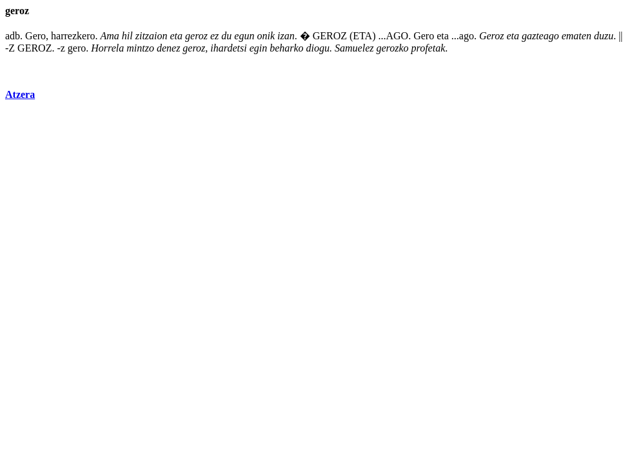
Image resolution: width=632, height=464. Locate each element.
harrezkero (73, 35)
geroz (196, 35)
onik (266, 35)
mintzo (140, 48)
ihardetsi (228, 48)
